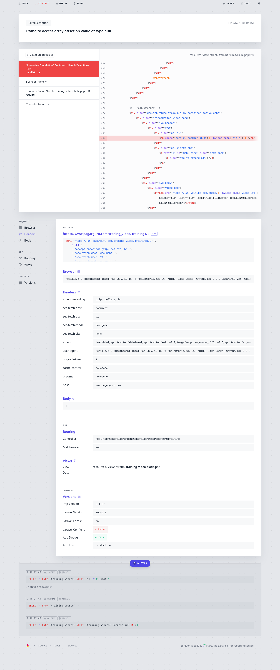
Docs (57, 645)
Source (42, 645)
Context (24, 276)
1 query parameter (39, 586)
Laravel (72, 645)
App (21, 252)
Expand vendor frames (40, 54)
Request (24, 221)
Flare (207, 645)
